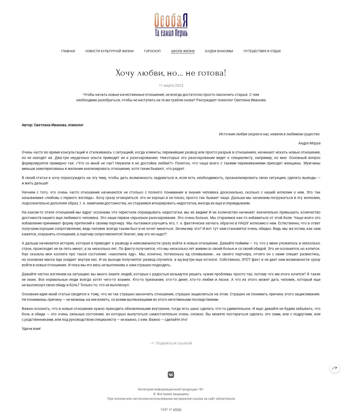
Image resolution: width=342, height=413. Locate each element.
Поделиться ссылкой (174, 345)
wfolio (177, 411)
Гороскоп (152, 51)
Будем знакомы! (219, 51)
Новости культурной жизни (109, 51)
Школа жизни (183, 51)
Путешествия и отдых (262, 51)
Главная (68, 51)
